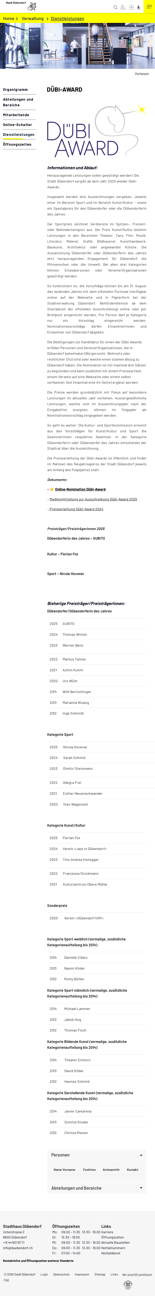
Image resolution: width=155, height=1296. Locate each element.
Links (114, 1274)
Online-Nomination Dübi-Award (80, 489)
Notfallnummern (113, 1248)
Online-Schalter (17, 124)
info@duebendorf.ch (18, 1248)
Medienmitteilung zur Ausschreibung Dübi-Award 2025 (93, 499)
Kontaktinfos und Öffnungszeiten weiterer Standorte (38, 1260)
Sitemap (99, 1274)
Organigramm (15, 89)
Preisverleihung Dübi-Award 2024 (76, 509)
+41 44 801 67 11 (13, 1242)
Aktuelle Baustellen (115, 1242)
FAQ (6, 1280)
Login (44, 1274)
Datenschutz (61, 1274)
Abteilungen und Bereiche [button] (76, 1188)
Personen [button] (60, 1155)
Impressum (82, 1274)
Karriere (107, 1232)
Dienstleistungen (19, 134)
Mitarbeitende (16, 115)
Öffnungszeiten (17, 144)
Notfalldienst (110, 1253)
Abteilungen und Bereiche (18, 102)
